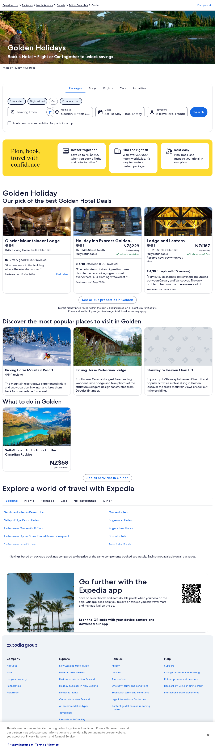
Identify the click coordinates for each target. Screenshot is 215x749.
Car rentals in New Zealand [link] (74, 699)
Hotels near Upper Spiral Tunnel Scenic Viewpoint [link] (36, 536)
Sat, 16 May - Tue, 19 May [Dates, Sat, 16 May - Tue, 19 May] (123, 114)
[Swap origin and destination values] (50, 112)
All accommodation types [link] (73, 706)
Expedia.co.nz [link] (10, 5)
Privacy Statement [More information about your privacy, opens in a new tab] (20, 744)
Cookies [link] (116, 672)
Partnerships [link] (14, 686)
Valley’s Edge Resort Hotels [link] (21, 520)
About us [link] (12, 665)
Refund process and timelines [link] (181, 679)
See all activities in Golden (107, 478)
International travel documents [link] (181, 692)
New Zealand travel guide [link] (74, 665)
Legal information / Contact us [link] (129, 699)
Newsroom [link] (13, 692)
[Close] (208, 735)
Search (198, 112)
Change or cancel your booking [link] (182, 672)
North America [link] (44, 5)
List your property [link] (17, 679)
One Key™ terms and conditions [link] (130, 686)
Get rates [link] (62, 274)
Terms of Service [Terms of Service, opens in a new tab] (46, 744)
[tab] (75, 88)
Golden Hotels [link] (118, 512)
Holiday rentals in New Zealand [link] (77, 679)
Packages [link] (27, 5)
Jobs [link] (9, 672)
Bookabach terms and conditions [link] (130, 692)
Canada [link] (61, 5)
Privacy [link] (116, 665)
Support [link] (169, 665)
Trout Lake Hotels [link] (120, 544)
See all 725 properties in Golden (107, 300)
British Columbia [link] (78, 5)
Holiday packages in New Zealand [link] (78, 686)
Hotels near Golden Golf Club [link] (23, 528)
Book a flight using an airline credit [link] (183, 686)
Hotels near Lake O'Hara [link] (19, 544)
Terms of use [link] (119, 679)
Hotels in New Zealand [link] (72, 672)
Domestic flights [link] (68, 692)
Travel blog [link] (65, 712)
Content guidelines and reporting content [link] (131, 707)
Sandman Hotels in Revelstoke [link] (23, 512)
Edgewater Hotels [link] (120, 520)
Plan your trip (204, 5)
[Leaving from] (28, 112)
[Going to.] (72, 112)
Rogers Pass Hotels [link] (121, 528)
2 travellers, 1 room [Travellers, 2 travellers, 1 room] (170, 114)
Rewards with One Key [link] (72, 719)
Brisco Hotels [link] (117, 536)
